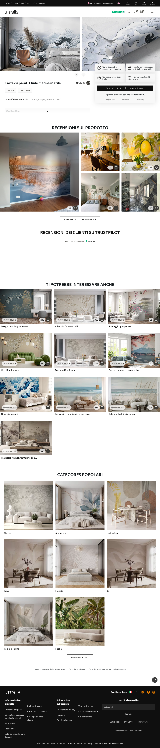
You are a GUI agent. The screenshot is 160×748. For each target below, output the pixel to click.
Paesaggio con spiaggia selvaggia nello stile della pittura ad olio (73, 414)
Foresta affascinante (65, 370)
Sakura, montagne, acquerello (124, 370)
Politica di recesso (35, 706)
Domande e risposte (13, 709)
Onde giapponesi (9, 414)
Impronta (61, 715)
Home (36, 669)
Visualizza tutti (80, 657)
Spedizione (9, 728)
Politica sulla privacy (66, 709)
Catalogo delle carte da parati (53, 669)
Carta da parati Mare (77, 669)
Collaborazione (85, 716)
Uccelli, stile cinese (10, 370)
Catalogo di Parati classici (35, 718)
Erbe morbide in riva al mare (123, 414)
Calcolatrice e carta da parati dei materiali (14, 716)
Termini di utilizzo (86, 706)
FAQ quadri (10, 723)
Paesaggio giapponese (120, 326)
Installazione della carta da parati (15, 735)
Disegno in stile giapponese (14, 326)
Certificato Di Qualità (36, 711)
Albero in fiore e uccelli (66, 326)
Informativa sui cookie (88, 711)
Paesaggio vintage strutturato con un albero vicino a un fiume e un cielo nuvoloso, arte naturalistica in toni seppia (19, 457)
